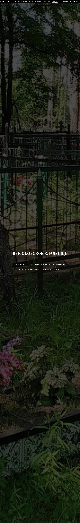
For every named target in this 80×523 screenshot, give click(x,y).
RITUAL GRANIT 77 (8, 1)
